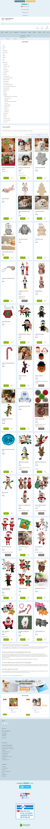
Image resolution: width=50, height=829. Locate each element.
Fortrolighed (4, 750)
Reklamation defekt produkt (6, 751)
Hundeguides (4, 766)
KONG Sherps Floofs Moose (40, 588)
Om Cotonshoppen (5, 768)
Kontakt (3, 772)
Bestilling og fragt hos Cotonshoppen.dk (8, 748)
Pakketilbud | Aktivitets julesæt (8, 167)
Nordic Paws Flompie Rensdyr (24, 167)
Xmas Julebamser (38, 546)
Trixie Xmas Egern (5, 198)
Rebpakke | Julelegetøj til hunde (24, 632)
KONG (3, 323)
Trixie (36, 169)
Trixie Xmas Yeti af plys (23, 239)
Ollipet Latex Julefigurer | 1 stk (25, 505)
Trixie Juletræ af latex (39, 211)
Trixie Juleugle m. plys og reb (7, 251)
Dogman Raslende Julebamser (25, 334)
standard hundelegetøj (11, 675)
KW (2, 548)
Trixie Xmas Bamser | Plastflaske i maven (6, 589)
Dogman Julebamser (23, 588)
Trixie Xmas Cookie (39, 239)
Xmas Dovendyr (5, 492)
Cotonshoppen (37, 506)
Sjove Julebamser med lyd (40, 505)
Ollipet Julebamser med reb (40, 462)
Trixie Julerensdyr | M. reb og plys (24, 212)
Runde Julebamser (5, 631)
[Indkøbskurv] (47, 27)
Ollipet (36, 420)
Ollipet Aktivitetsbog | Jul (24, 546)
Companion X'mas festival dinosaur (7, 419)
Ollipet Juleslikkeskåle (39, 418)
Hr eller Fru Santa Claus (6, 546)
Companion (4, 421)
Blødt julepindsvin (38, 291)
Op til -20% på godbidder (31, 1)
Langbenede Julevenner (23, 291)
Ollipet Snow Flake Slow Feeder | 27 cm (8, 450)
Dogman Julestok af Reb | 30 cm (8, 363)
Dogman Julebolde (39, 375)
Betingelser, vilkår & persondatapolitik (7, 747)
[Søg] (48, 24)
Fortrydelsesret (4, 758)
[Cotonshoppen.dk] (7, 19)
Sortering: (27, 134)
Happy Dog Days (4, 774)
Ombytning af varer (5, 755)
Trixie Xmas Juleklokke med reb (8, 278)
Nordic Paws (21, 169)
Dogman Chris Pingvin (39, 334)
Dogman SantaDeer (22, 375)
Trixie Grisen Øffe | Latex (40, 631)
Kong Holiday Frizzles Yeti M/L (24, 406)
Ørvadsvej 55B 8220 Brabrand (4, 735)
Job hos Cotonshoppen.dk (6, 771)
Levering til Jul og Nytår (5, 759)
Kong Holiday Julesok (6, 321)
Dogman (20, 335)
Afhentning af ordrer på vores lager (7, 756)
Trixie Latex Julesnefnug (40, 167)
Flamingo (20, 292)
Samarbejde (3, 769)
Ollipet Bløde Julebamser (24, 462)
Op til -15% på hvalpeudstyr (19, 1)
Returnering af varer (5, 753)
